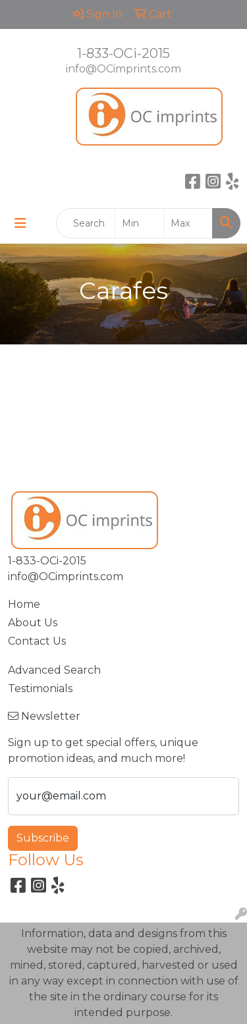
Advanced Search (54, 670)
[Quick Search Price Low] (139, 223)
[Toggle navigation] (20, 223)
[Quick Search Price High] (188, 223)
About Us (32, 622)
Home (24, 604)
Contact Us (37, 641)
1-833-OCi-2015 (123, 53)
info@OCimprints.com (123, 69)
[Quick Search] (85, 223)
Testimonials (40, 688)
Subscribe (42, 838)
